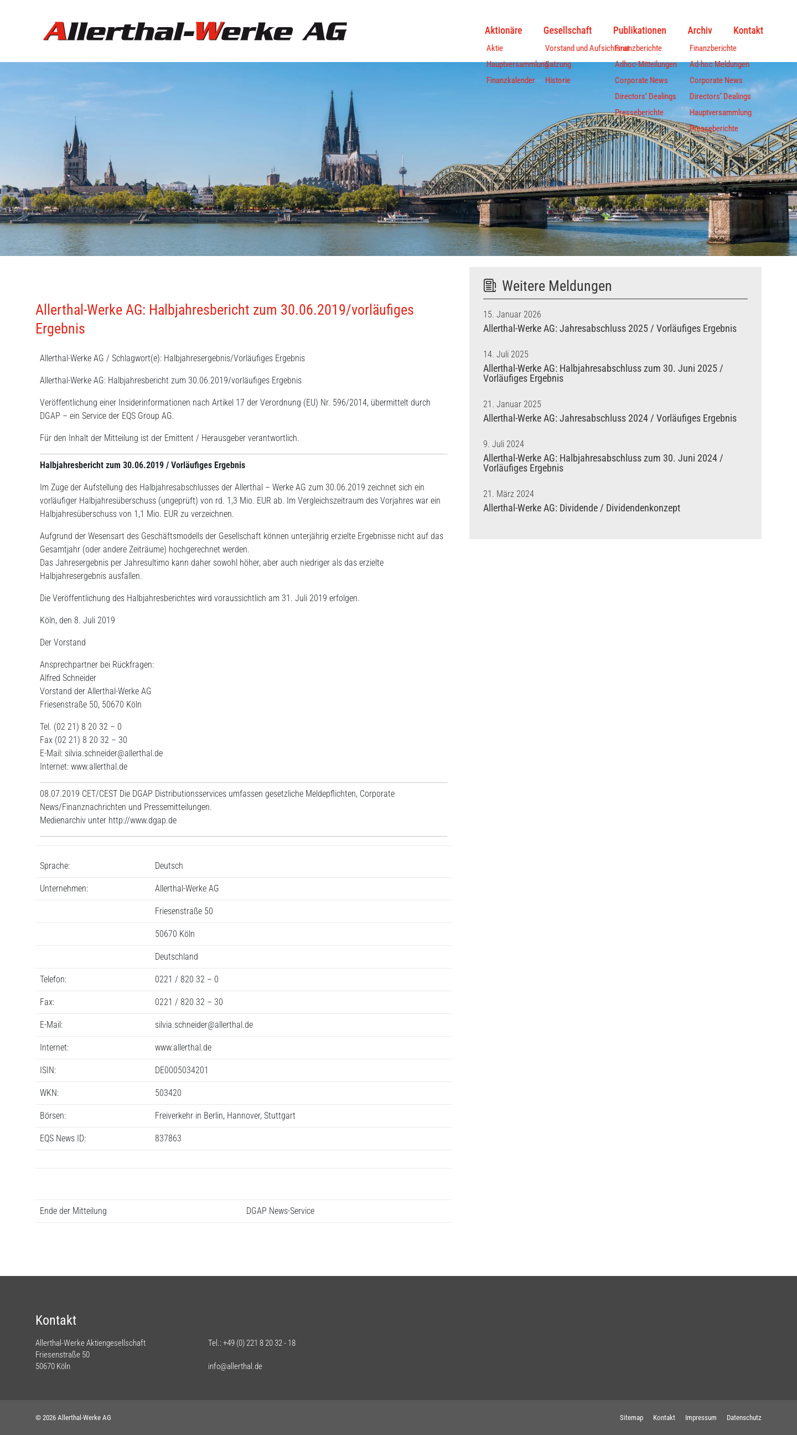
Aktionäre (491, 30)
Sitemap (631, 1417)
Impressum (701, 1417)
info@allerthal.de (235, 1366)
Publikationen (627, 30)
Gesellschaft (555, 30)
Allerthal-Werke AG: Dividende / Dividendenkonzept (581, 508)
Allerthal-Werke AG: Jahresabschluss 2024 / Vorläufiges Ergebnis (610, 418)
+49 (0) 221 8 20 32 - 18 (259, 1343)
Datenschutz (744, 1417)
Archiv (687, 30)
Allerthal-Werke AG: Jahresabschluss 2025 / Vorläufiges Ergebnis (610, 328)
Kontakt (736, 30)
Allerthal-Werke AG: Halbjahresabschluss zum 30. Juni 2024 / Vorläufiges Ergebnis (603, 463)
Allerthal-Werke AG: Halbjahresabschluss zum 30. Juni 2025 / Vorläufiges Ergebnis (603, 373)
